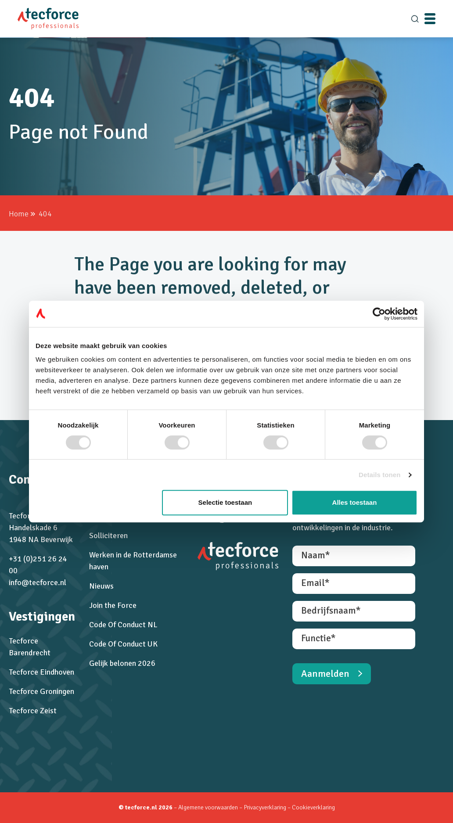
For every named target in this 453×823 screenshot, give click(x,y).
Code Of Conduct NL (123, 624)
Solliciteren (108, 535)
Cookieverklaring (313, 807)
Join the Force (113, 605)
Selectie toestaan (225, 502)
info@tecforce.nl (37, 582)
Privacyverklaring (266, 807)
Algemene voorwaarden (208, 807)
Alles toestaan (354, 502)
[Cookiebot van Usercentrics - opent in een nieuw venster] (379, 313)
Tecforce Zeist (33, 710)
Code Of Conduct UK (123, 644)
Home (19, 214)
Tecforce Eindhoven (41, 672)
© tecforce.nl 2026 (146, 807)
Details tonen (379, 474)
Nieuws (101, 586)
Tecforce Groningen (41, 691)
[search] (414, 18)
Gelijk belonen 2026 (122, 663)
